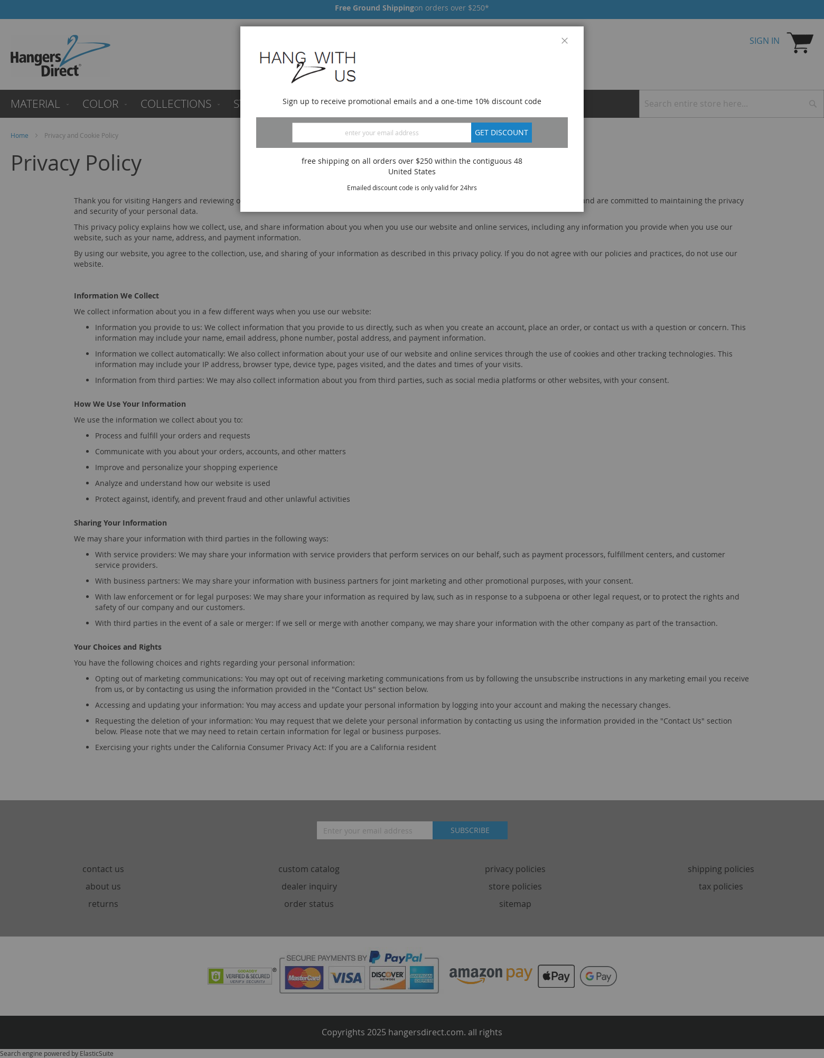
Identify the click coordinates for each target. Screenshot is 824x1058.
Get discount (501, 132)
